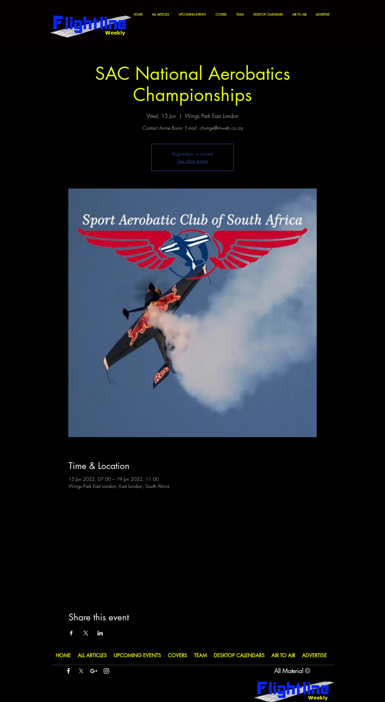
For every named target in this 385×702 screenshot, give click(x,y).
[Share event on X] (86, 633)
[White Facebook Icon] (68, 671)
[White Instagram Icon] (106, 671)
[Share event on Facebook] (71, 633)
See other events (192, 161)
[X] (81, 671)
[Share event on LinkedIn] (100, 633)
